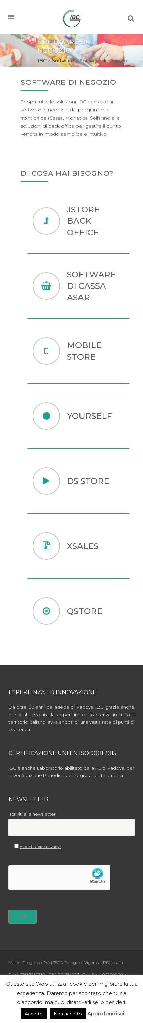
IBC (42, 61)
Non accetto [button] (68, 1013)
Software (63, 61)
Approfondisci (105, 1013)
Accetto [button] (34, 1013)
